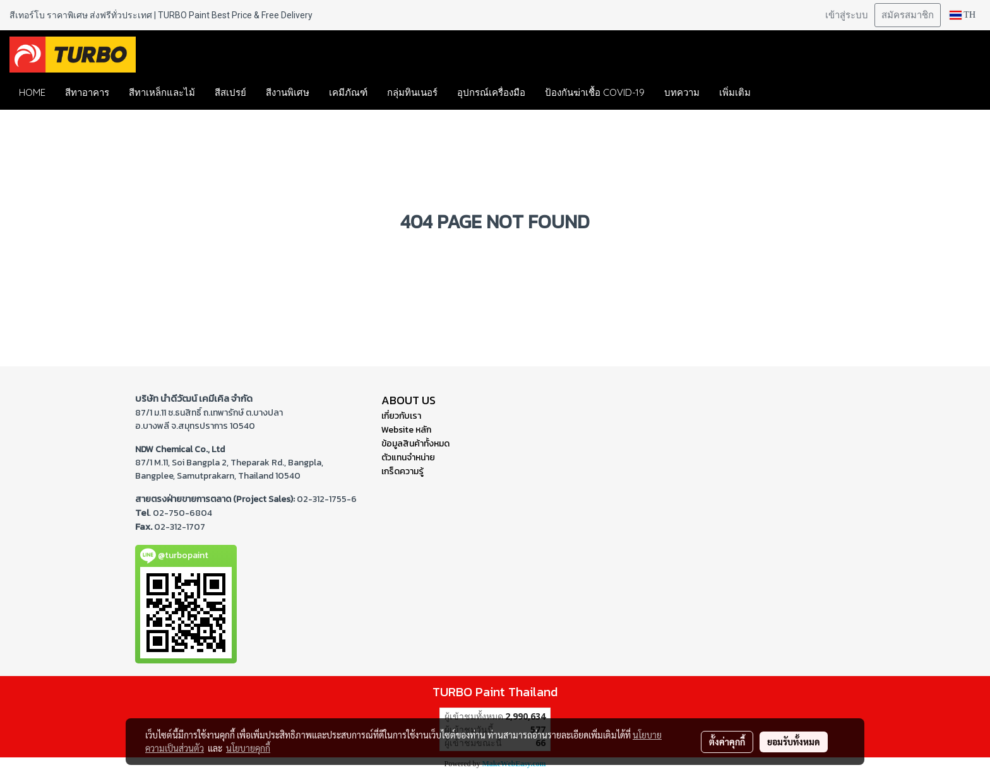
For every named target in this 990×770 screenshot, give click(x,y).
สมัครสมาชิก (907, 15)
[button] (779, 93)
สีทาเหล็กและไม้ (162, 92)
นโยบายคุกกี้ (248, 748)
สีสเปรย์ (230, 92)
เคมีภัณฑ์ (348, 92)
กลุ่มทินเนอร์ (412, 92)
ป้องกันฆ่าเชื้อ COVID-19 (595, 92)
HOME (32, 92)
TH (962, 15)
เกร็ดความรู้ (402, 471)
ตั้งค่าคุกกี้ (727, 741)
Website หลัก (406, 429)
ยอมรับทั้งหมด (793, 741)
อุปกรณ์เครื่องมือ (491, 92)
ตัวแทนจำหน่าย (408, 457)
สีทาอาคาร (87, 92)
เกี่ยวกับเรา (401, 416)
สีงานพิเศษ (287, 92)
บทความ (682, 92)
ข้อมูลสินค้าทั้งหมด (415, 443)
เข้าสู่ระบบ (846, 15)
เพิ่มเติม (735, 92)
